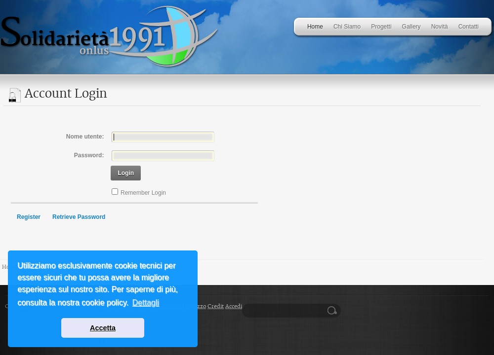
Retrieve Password (78, 216)
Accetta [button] (103, 328)
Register (29, 216)
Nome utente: (85, 136)
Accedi (233, 306)
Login (126, 173)
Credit (215, 306)
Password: (89, 155)
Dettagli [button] (145, 302)
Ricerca (333, 311)
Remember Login (143, 192)
